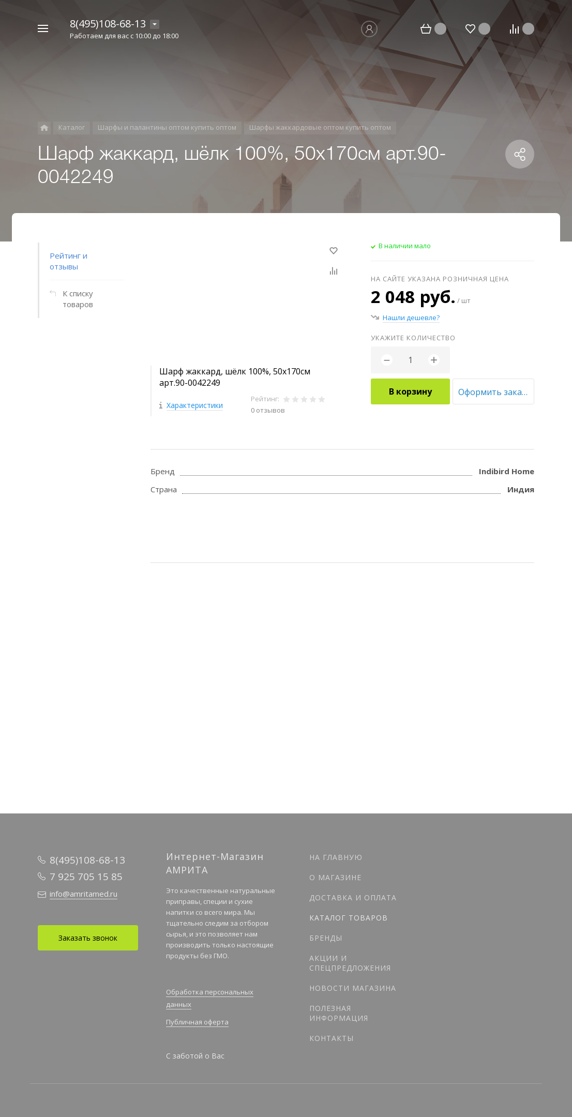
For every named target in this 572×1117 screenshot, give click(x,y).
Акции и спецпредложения (350, 963)
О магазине (335, 877)
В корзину (410, 391)
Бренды (325, 938)
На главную (336, 857)
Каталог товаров (348, 918)
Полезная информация (338, 1013)
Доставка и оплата (353, 897)
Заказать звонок (87, 938)
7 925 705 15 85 (86, 876)
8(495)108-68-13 (108, 24)
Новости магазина (352, 988)
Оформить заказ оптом (496, 392)
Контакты (331, 1038)
